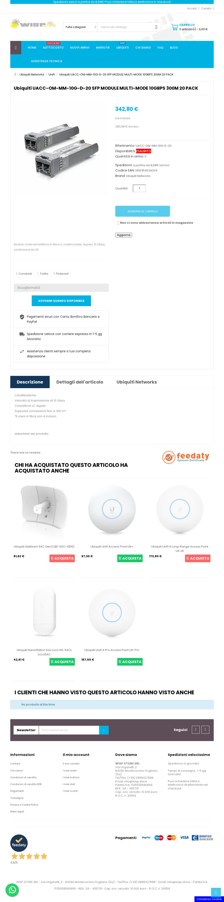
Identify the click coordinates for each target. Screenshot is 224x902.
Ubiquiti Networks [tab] (137, 382)
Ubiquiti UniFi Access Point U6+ (112, 546)
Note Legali (17, 811)
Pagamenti (17, 791)
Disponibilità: (125, 151)
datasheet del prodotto (32, 434)
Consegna (16, 798)
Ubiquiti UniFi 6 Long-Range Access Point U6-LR (179, 548)
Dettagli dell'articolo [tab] (79, 382)
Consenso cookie (209, 899)
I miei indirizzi (71, 777)
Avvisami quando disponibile (61, 301)
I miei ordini (70, 770)
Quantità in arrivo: (129, 156)
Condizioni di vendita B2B (25, 784)
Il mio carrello (71, 763)
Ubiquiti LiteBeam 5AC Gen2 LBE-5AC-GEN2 (44, 546)
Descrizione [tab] (30, 382)
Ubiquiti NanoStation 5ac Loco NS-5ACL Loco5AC (44, 652)
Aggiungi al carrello (143, 211)
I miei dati (69, 784)
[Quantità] (139, 188)
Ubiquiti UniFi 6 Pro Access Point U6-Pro (111, 650)
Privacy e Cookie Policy (24, 804)
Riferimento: (125, 145)
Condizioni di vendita (23, 777)
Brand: (120, 176)
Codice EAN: (125, 170)
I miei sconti (70, 791)
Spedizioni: (123, 165)
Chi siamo (16, 770)
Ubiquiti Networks (138, 176)
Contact (15, 763)
